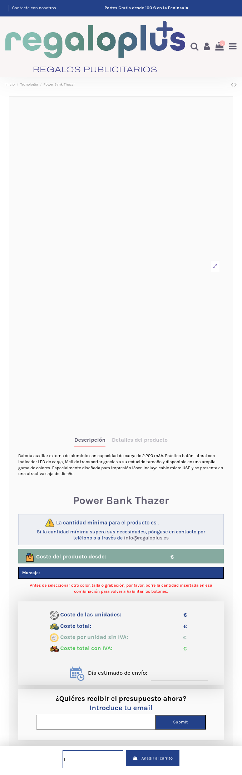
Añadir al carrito (153, 758)
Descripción (89, 440)
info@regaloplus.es (146, 538)
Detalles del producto (140, 440)
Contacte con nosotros (34, 7)
